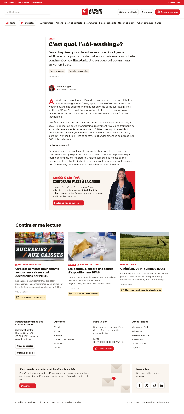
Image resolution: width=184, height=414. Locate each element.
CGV (53, 402)
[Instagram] (154, 385)
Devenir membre (140, 335)
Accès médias (139, 343)
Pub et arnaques (145, 23)
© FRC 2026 (133, 402)
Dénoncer (137, 331)
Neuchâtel (59, 343)
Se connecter (174, 3)
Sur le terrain (36, 3)
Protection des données (69, 402)
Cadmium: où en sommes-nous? (142, 268)
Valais (57, 347)
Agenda (136, 347)
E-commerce (90, 23)
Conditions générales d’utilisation (32, 402)
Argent (59, 23)
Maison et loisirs (126, 23)
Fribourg (58, 331)
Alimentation (47, 23)
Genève (58, 335)
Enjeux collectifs (107, 23)
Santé (158, 23)
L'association (9, 3)
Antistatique (162, 402)
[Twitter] (147, 385)
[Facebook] (139, 385)
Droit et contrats (73, 23)
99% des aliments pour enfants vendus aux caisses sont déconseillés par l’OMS (37, 272)
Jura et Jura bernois (64, 339)
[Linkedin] (161, 385)
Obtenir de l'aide (140, 327)
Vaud (57, 327)
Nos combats (23, 3)
